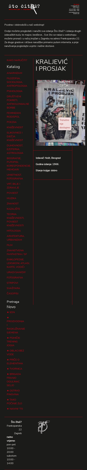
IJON (12, 312)
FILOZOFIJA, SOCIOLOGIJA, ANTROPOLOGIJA (17, 82)
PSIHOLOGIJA (15, 91)
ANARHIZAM (14, 73)
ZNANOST (13, 203)
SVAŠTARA (13, 288)
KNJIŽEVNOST (15, 127)
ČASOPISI (12, 293)
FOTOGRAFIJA (15, 277)
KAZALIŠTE (13, 209)
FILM (9, 245)
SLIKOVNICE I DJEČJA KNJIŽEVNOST (15, 136)
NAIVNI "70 (16, 409)
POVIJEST (12, 193)
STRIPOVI (12, 283)
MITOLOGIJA (14, 231)
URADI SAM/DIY (16, 272)
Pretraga (13, 302)
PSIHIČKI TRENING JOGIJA (13, 341)
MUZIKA (11, 198)
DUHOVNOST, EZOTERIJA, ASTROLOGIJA (15, 149)
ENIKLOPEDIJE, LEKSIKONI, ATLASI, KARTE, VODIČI (18, 263)
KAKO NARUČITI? (17, 60)
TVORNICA (16, 369)
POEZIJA (12, 122)
